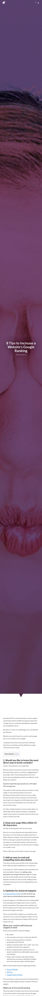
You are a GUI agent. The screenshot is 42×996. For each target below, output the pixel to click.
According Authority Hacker (12, 894)
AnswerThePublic (12, 969)
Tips (25, 354)
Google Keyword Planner (15, 975)
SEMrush (10, 972)
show (16, 754)
